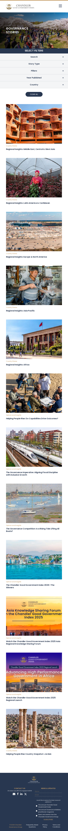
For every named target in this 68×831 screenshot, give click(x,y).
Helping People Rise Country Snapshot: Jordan (28, 754)
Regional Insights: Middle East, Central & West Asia (30, 149)
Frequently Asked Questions (32, 826)
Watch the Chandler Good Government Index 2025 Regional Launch (31, 699)
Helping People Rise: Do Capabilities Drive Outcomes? (32, 418)
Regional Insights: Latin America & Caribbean (28, 203)
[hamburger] (60, 6)
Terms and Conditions (56, 826)
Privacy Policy (44, 826)
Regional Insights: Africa (17, 364)
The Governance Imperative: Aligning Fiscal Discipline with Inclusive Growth (32, 473)
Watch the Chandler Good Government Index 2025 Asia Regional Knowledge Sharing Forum (33, 642)
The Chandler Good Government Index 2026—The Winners (30, 586)
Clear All (34, 94)
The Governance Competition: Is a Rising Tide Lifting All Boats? (32, 530)
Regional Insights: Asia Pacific (20, 310)
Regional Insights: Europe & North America (26, 256)
